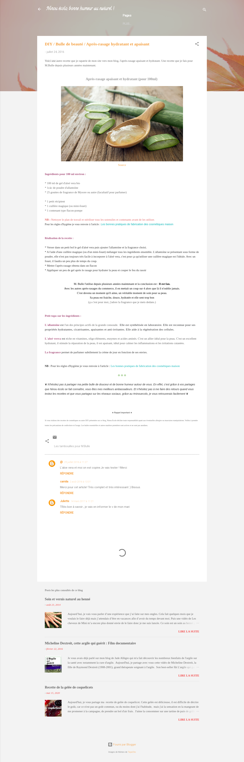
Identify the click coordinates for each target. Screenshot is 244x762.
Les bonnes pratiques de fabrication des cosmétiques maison (137, 232)
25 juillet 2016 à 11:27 (75, 470)
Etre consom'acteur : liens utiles (151, 31)
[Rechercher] (204, 10)
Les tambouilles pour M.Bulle (72, 454)
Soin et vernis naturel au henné (67, 607)
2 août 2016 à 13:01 (80, 489)
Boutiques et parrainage (102, 31)
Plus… (187, 31)
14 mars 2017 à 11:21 (82, 509)
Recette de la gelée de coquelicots (69, 695)
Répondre (67, 481)
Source (122, 173)
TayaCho (132, 752)
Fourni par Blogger (122, 744)
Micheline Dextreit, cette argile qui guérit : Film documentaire (90, 651)
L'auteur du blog (65, 31)
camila (64, 489)
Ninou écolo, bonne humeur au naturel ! (80, 9)
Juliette (64, 509)
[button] (197, 53)
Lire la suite (188, 639)
